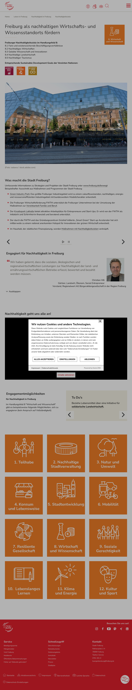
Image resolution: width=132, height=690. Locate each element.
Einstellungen (67, 359)
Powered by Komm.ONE (92, 368)
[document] (66, 339)
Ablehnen (89, 359)
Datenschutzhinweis (50, 368)
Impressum (35, 368)
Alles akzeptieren (44, 359)
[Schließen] (100, 321)
